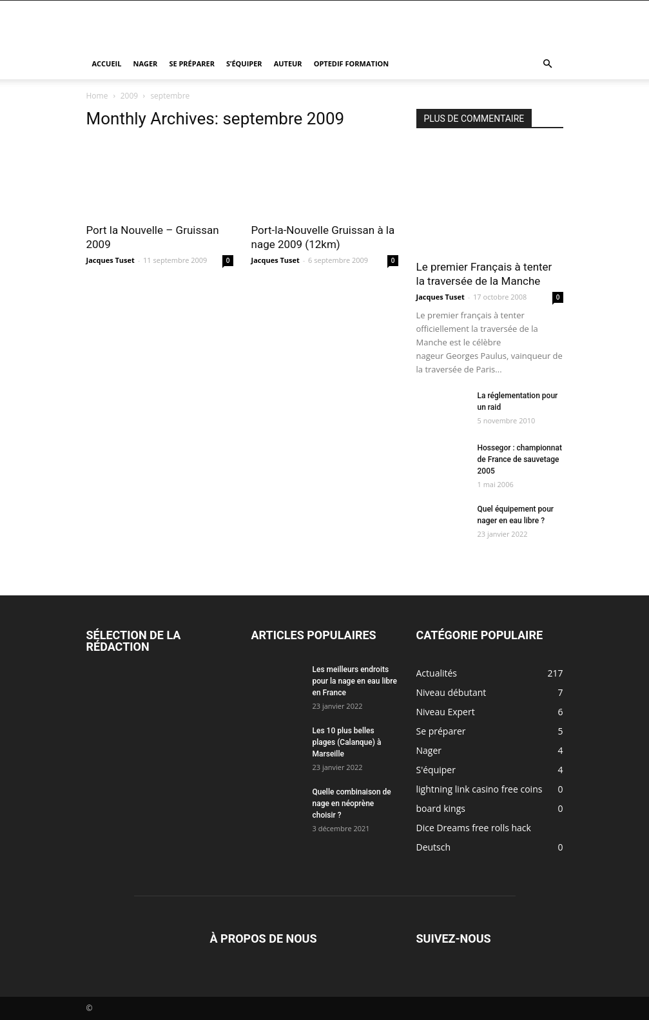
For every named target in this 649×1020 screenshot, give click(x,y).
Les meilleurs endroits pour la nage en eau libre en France (355, 681)
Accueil (107, 63)
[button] (547, 64)
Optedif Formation (351, 63)
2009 (129, 95)
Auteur (288, 63)
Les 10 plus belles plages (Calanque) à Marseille (347, 742)
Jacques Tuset (110, 260)
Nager (145, 63)
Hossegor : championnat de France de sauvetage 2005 (520, 459)
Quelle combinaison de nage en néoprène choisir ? (352, 803)
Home (97, 95)
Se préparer (192, 63)
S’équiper (244, 63)
